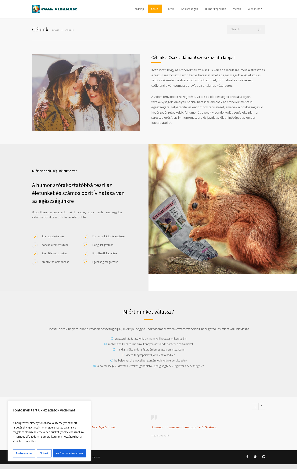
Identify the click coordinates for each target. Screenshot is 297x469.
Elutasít (44, 453)
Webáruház (255, 11)
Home (55, 35)
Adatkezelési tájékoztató (47, 462)
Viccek (237, 11)
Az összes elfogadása (69, 453)
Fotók (170, 11)
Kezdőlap (138, 11)
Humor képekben (215, 11)
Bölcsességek (189, 11)
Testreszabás (24, 453)
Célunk (155, 11)
